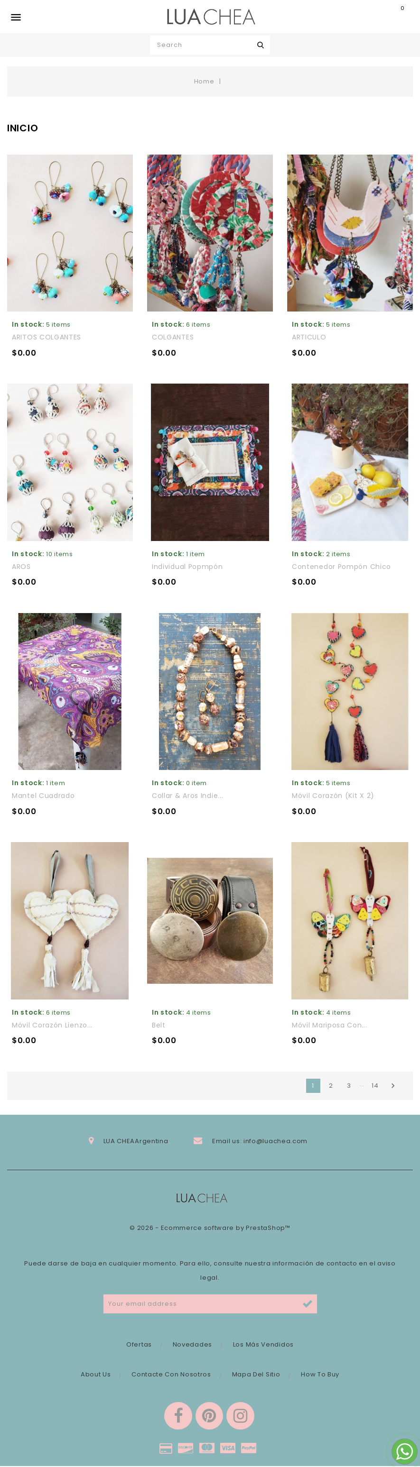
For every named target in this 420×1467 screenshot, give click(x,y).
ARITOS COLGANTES (46, 337)
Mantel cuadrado (43, 795)
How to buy (320, 1374)
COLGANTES (173, 337)
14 (375, 1085)
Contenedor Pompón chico (341, 566)
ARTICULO (309, 337)
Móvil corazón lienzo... (52, 1025)
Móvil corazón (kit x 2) (333, 795)
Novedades (192, 1344)
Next (393, 1086)
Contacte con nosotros (171, 1374)
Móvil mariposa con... (329, 1025)
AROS (21, 566)
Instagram (241, 1416)
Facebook (177, 1416)
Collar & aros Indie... (187, 795)
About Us (96, 1374)
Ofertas (139, 1344)
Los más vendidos (263, 1344)
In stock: (28, 324)
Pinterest (209, 1416)
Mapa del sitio (256, 1374)
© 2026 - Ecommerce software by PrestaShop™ (210, 1227)
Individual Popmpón (187, 566)
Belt (159, 1025)
